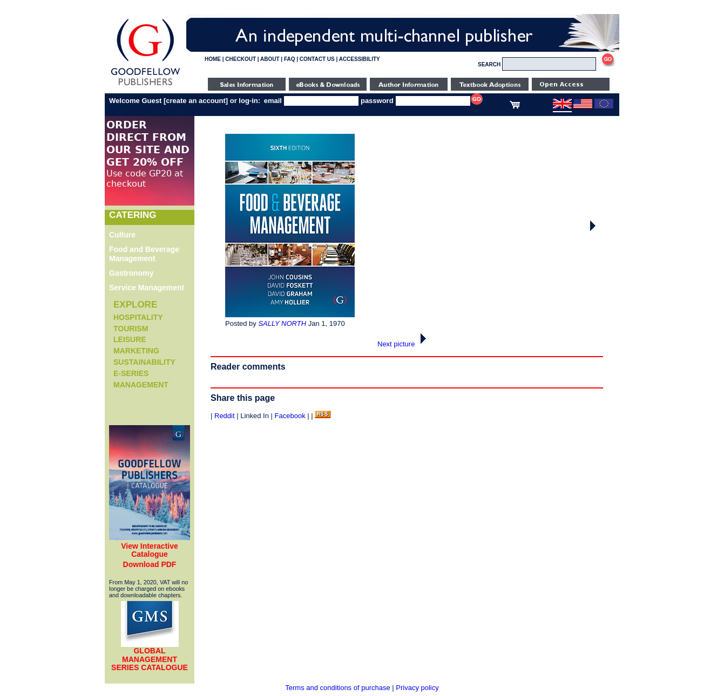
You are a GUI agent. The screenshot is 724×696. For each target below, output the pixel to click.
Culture (122, 234)
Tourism (130, 328)
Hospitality (138, 317)
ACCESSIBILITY (359, 59)
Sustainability (144, 362)
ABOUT (270, 59)
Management (140, 384)
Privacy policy (417, 688)
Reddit (224, 416)
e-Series (130, 373)
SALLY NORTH (282, 323)
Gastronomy (131, 273)
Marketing (136, 350)
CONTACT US (317, 59)
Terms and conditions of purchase (337, 688)
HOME (213, 59)
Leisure (129, 339)
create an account (196, 101)
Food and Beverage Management (144, 254)
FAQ (289, 59)
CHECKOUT (240, 59)
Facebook (290, 416)
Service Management (146, 287)
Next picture (404, 344)
